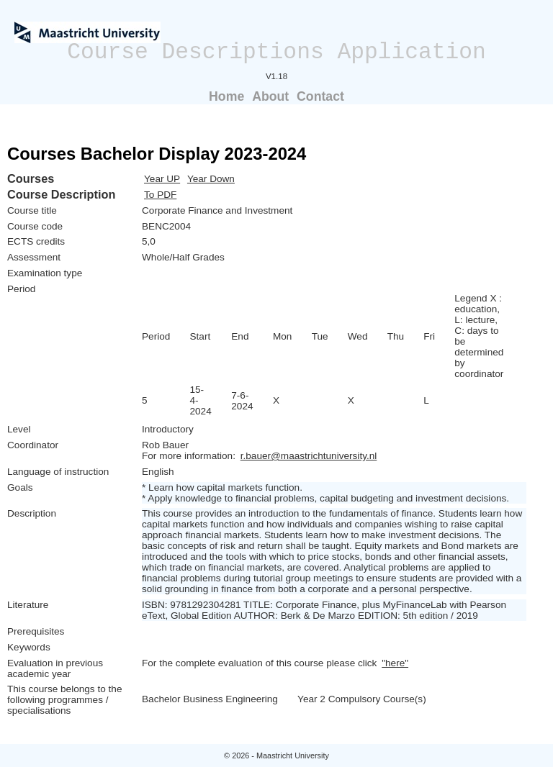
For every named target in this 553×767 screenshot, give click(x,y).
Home (226, 96)
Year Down (211, 178)
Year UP (162, 178)
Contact (320, 96)
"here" (395, 663)
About (270, 96)
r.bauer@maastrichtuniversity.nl (308, 455)
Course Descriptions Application (276, 52)
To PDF (160, 194)
